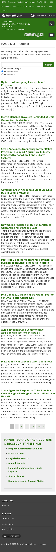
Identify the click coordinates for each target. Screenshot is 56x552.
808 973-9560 (13, 536)
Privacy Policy (8, 529)
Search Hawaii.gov (13, 68)
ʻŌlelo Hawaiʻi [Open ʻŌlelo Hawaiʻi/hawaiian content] (22, 2)
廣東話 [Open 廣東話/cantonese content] (3, 2)
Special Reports (16, 476)
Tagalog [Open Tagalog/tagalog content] (31, 6)
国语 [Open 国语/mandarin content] (51, 2)
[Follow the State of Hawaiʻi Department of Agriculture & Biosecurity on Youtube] (38, 34)
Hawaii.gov (11, 15)
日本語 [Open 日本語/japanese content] (39, 2)
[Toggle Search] (52, 23)
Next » (40, 426)
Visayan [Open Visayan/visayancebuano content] (4, 10)
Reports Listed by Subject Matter (26, 481)
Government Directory (45, 15)
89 (32, 426)
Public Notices (16, 453)
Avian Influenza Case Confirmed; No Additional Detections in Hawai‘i (22, 331)
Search (48, 65)
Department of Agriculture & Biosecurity (15, 25)
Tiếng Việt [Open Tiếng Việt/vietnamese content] (48, 6)
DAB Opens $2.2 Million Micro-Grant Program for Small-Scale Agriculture (27, 296)
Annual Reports (16, 463)
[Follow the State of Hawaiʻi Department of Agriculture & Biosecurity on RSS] (30, 34)
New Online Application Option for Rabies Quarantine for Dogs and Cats (26, 226)
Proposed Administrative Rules (25, 448)
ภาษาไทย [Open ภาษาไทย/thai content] (39, 6)
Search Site (9, 74)
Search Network (12, 71)
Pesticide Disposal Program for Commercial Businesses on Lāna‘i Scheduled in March (27, 261)
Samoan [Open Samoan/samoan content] (15, 6)
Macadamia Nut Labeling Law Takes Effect (26, 361)
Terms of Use (8, 518)
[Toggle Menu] (52, 35)
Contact (5, 505)
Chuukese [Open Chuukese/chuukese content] (12, 2)
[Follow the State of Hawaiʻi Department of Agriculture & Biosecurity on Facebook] (34, 34)
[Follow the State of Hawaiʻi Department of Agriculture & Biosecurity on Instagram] (41, 34)
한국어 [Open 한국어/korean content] (45, 2)
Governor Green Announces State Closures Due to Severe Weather (26, 191)
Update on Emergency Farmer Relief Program (23, 84)
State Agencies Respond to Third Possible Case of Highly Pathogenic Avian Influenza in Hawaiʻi (28, 393)
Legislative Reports (19, 458)
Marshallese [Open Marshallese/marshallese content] (6, 6)
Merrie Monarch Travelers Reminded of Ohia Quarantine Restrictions (27, 118)
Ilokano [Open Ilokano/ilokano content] (32, 2)
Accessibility (7, 524)
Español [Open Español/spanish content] (23, 6)
